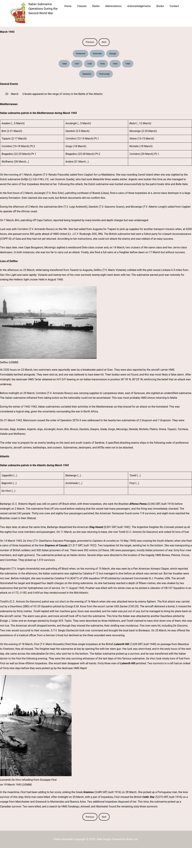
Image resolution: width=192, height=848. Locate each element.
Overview (97, 53)
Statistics (86, 74)
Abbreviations (113, 6)
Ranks (96, 6)
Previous (90, 42)
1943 (102, 63)
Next (104, 42)
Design (112, 53)
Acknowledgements (139, 6)
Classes (81, 6)
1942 (89, 63)
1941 (77, 63)
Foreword (80, 53)
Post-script (104, 74)
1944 (115, 63)
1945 (127, 63)
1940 (64, 63)
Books (160, 6)
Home (67, 6)
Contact (174, 6)
